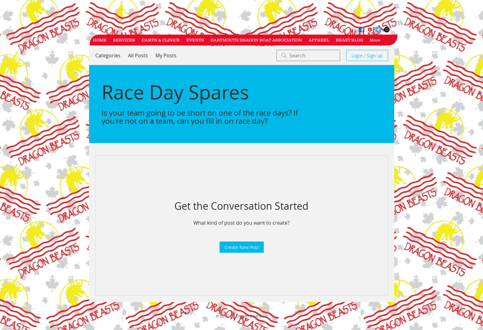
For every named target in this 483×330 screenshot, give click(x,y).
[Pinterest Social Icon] (370, 29)
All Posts (138, 55)
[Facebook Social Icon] (361, 29)
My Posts (166, 55)
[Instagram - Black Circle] (387, 29)
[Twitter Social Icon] (378, 29)
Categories (108, 55)
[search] (308, 55)
